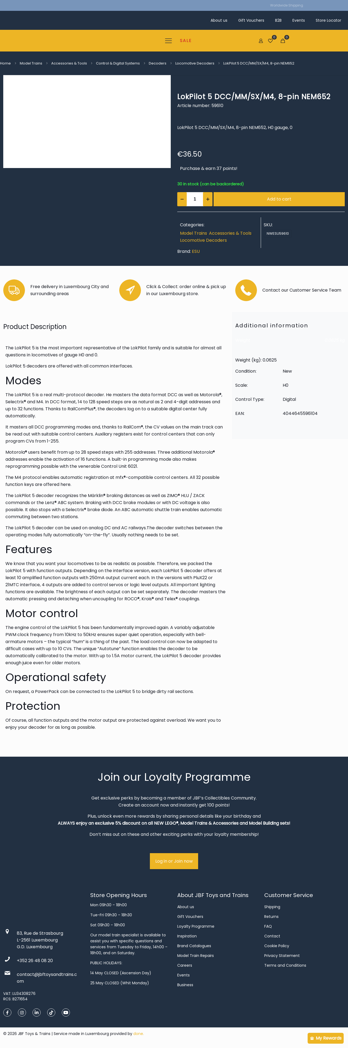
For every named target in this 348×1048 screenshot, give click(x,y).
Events (183, 975)
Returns (271, 916)
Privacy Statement (282, 955)
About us (185, 907)
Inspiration (187, 936)
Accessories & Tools (69, 63)
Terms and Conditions (285, 965)
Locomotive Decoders (194, 63)
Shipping (272, 907)
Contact (272, 936)
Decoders (157, 63)
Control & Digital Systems (118, 63)
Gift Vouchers (190, 916)
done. (138, 1033)
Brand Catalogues (194, 946)
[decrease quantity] (182, 199)
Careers (184, 965)
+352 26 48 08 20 (35, 960)
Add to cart (279, 199)
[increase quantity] (207, 199)
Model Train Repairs (195, 955)
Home (5, 63)
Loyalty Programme (195, 926)
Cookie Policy (276, 946)
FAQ (268, 926)
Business (185, 985)
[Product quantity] (194, 199)
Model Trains (31, 63)
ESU (196, 251)
